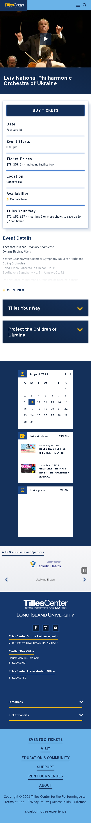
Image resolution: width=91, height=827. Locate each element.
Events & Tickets (45, 740)
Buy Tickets (45, 110)
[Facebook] (35, 628)
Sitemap (80, 802)
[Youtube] (55, 628)
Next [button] (84, 579)
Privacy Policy (38, 802)
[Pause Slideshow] (84, 570)
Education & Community (46, 758)
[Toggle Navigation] (78, 6)
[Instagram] (45, 628)
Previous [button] (6, 579)
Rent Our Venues (45, 777)
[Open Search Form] (84, 5)
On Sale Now (18, 199)
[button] (45, 39)
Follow (64, 490)
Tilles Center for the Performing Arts (14, 5)
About (45, 786)
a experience (45, 811)
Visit (45, 749)
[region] (45, 399)
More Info (15, 290)
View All (64, 436)
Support (45, 768)
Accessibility (61, 802)
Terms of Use (14, 802)
